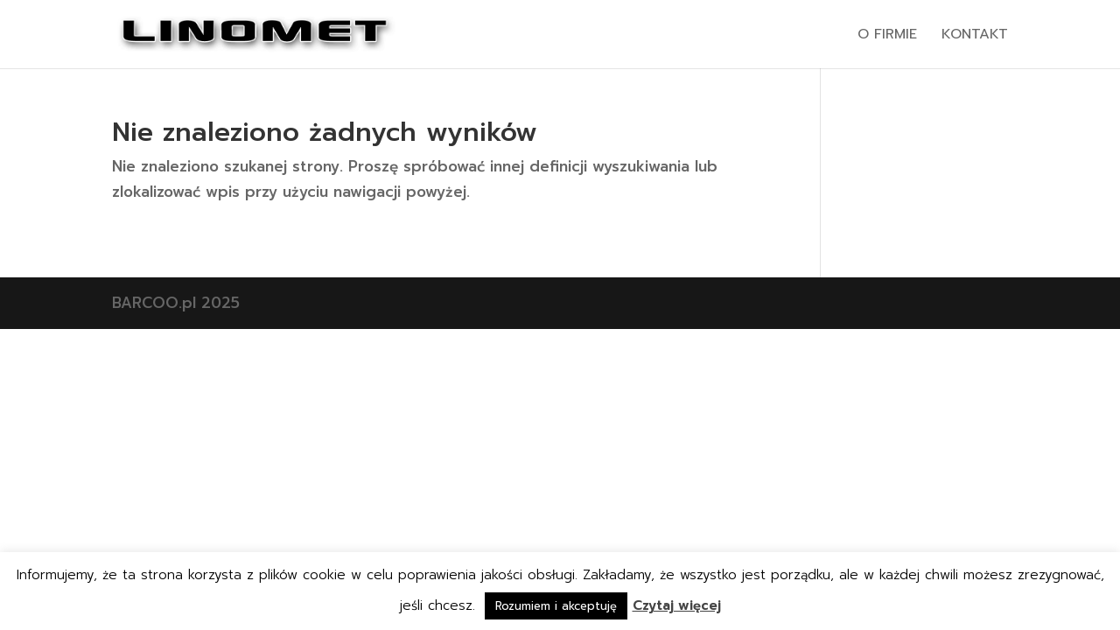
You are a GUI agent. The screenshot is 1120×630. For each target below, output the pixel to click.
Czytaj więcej (677, 605)
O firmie (887, 36)
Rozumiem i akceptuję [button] (556, 606)
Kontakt (975, 36)
